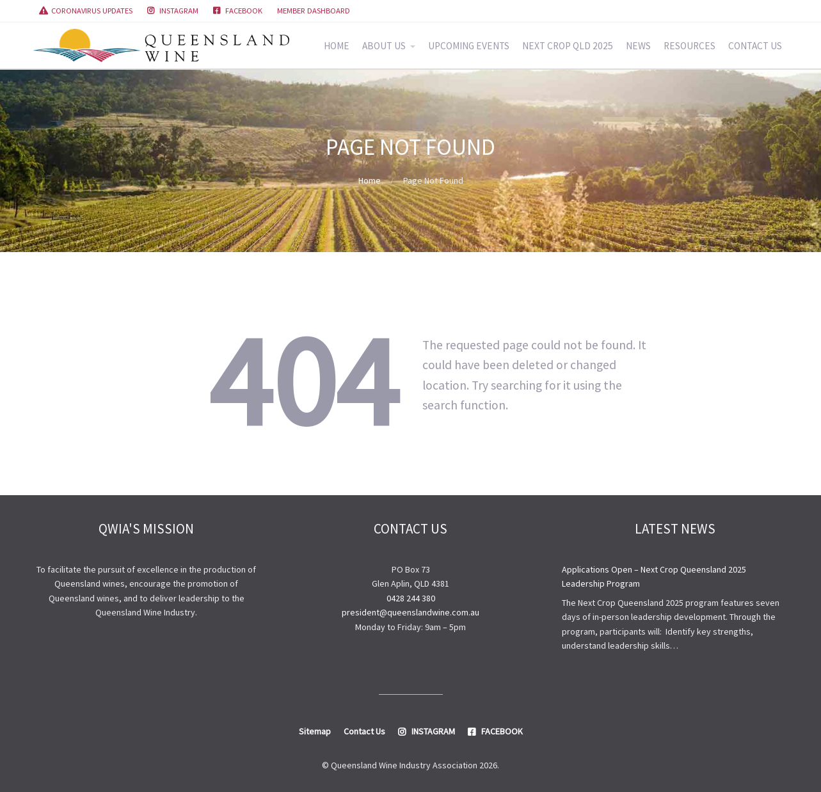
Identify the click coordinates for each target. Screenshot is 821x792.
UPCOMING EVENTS (468, 46)
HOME (336, 46)
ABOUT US (384, 46)
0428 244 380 (411, 598)
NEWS (638, 46)
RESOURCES (689, 46)
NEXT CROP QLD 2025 (567, 46)
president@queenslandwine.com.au (410, 612)
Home (369, 180)
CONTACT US (755, 46)
